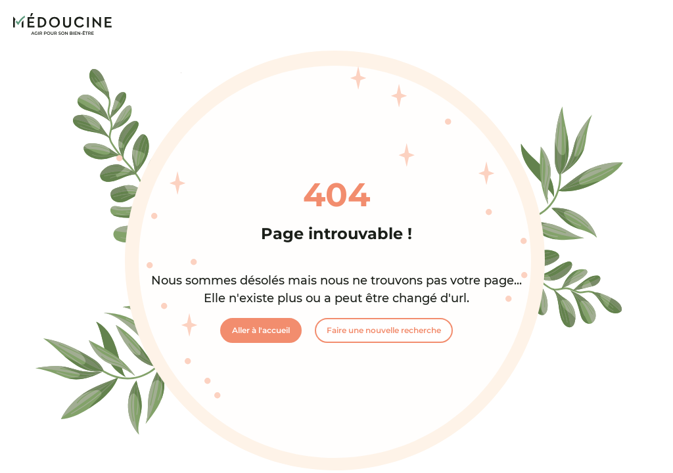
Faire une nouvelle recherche (384, 330)
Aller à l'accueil (261, 330)
